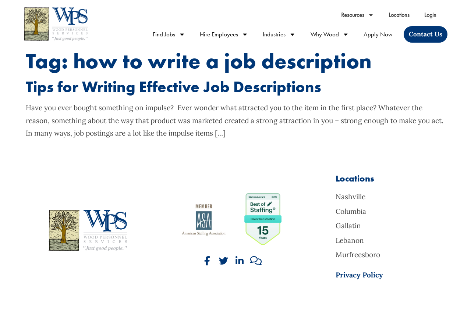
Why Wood (330, 30)
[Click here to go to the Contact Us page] (425, 30)
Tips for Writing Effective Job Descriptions (173, 87)
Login (430, 10)
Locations (399, 10)
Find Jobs (169, 30)
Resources (357, 10)
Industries (279, 30)
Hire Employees (224, 30)
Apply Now (378, 30)
